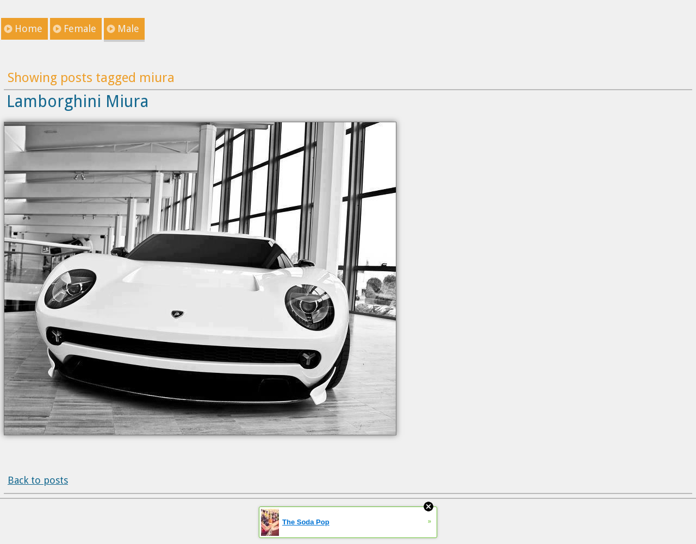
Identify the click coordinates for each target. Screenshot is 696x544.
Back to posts (38, 480)
